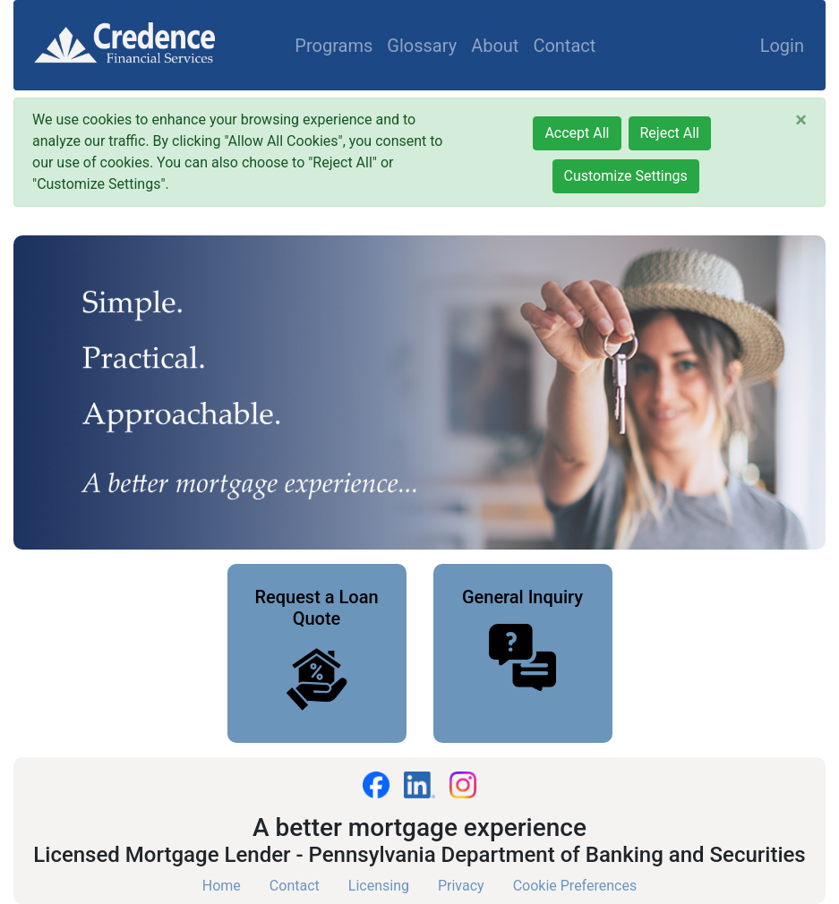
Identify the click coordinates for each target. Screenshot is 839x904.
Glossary (422, 45)
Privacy (461, 885)
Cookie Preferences (575, 885)
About (494, 45)
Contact (564, 45)
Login (782, 45)
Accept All (576, 132)
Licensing (378, 885)
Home (221, 885)
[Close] (801, 119)
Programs (333, 45)
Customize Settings (626, 175)
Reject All (669, 132)
